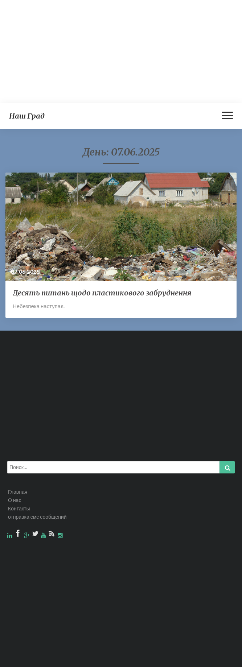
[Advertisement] (121, 51)
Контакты (19, 508)
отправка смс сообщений (37, 517)
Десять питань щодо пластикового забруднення (102, 292)
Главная (17, 492)
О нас (14, 500)
